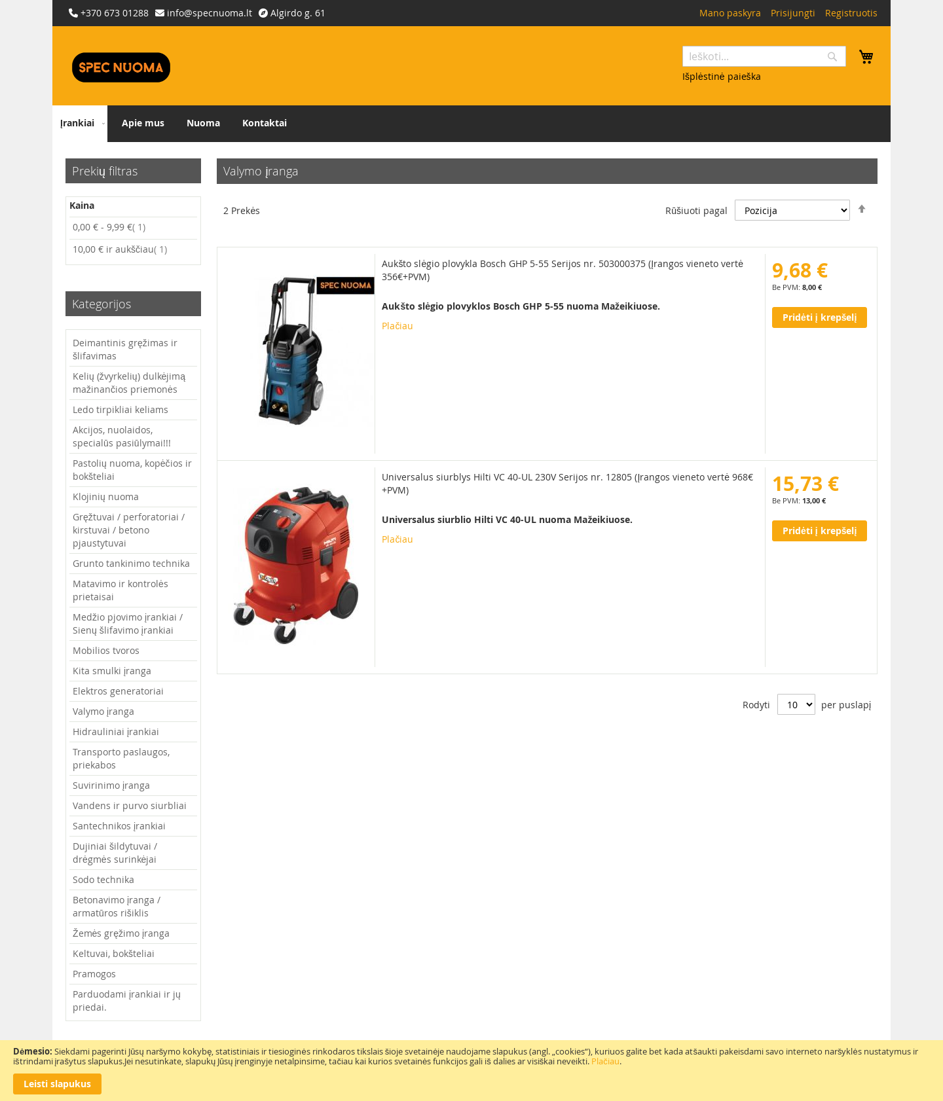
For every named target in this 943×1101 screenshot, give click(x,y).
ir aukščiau (120, 249)
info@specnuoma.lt (209, 13)
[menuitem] (79, 123)
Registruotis (851, 13)
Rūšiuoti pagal (696, 210)
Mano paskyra (730, 13)
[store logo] (121, 67)
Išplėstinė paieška (721, 76)
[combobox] (764, 56)
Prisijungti (793, 13)
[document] (471, 1070)
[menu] (471, 123)
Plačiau (605, 1061)
